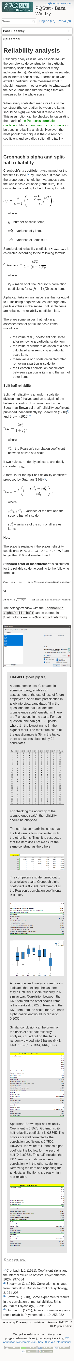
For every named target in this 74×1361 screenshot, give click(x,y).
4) (45, 478)
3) (29, 415)
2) (68, 411)
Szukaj (34, 21)
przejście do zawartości (58, 3)
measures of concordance (46, 125)
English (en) (47, 21)
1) (27, 174)
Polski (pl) (64, 21)
